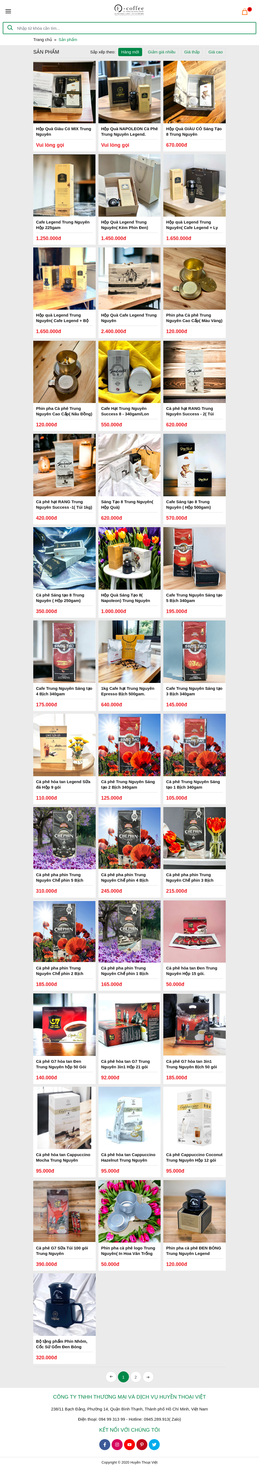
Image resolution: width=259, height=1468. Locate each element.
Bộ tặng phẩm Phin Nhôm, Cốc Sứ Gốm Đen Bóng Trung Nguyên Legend (61, 1347)
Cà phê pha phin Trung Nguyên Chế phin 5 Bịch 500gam (59, 880)
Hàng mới (130, 52)
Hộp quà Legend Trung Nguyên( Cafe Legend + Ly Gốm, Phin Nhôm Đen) (192, 227)
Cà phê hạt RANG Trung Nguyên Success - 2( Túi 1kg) (190, 414)
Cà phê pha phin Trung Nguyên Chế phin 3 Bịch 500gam (189, 880)
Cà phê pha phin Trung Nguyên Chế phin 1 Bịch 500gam (124, 973)
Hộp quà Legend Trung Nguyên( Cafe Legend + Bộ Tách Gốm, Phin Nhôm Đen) (63, 320)
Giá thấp (192, 52)
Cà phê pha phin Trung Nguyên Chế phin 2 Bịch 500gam (59, 973)
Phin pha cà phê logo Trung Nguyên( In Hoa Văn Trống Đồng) (128, 1253)
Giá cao (215, 52)
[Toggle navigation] (8, 11)
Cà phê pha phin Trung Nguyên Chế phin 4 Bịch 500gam (124, 880)
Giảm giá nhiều (161, 52)
